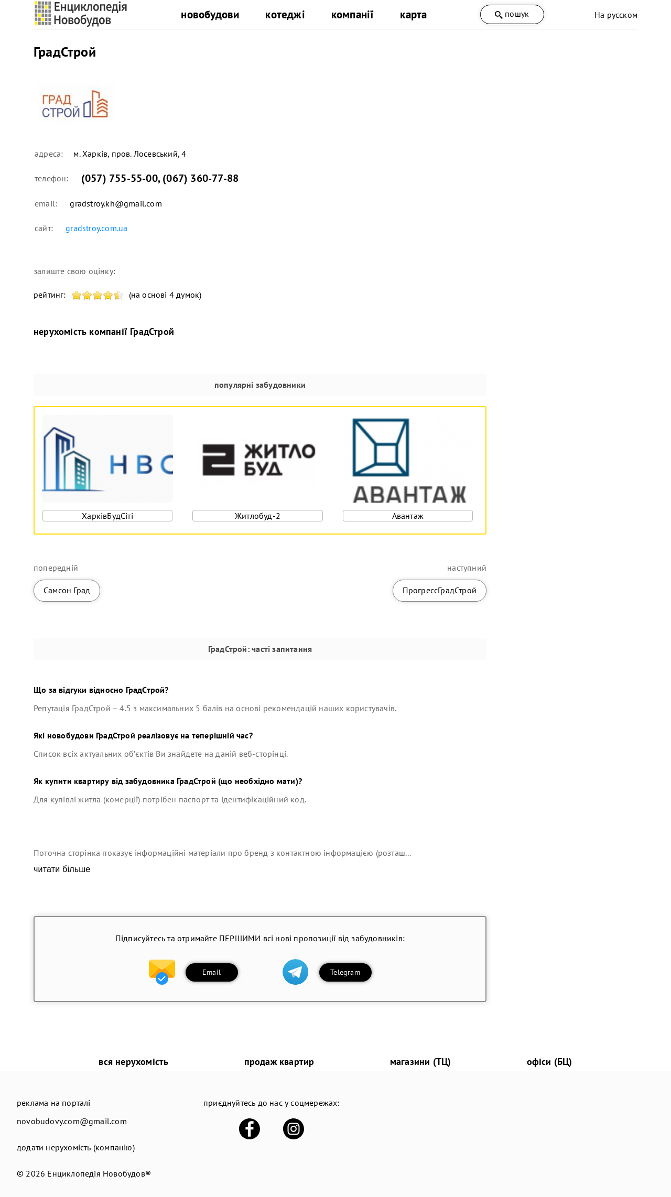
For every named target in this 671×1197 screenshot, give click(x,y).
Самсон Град (67, 590)
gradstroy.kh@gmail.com (115, 203)
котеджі (285, 14)
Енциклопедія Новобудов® (99, 1173)
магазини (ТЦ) (420, 1061)
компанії (352, 14)
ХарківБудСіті (107, 515)
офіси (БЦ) (549, 1061)
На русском (615, 14)
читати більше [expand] (62, 869)
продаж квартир (279, 1061)
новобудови (210, 14)
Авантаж (408, 515)
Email (211, 972)
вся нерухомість (133, 1061)
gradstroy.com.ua (96, 228)
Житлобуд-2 (257, 515)
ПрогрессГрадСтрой (440, 590)
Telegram (345, 972)
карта (413, 14)
